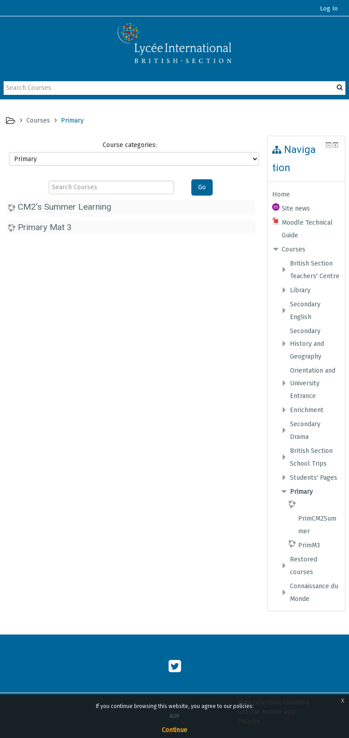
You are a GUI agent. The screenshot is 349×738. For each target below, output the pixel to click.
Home (281, 194)
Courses (293, 249)
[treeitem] (306, 194)
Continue (174, 730)
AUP (174, 716)
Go (202, 187)
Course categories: (130, 145)
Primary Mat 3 (45, 227)
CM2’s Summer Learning (64, 206)
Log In (329, 8)
